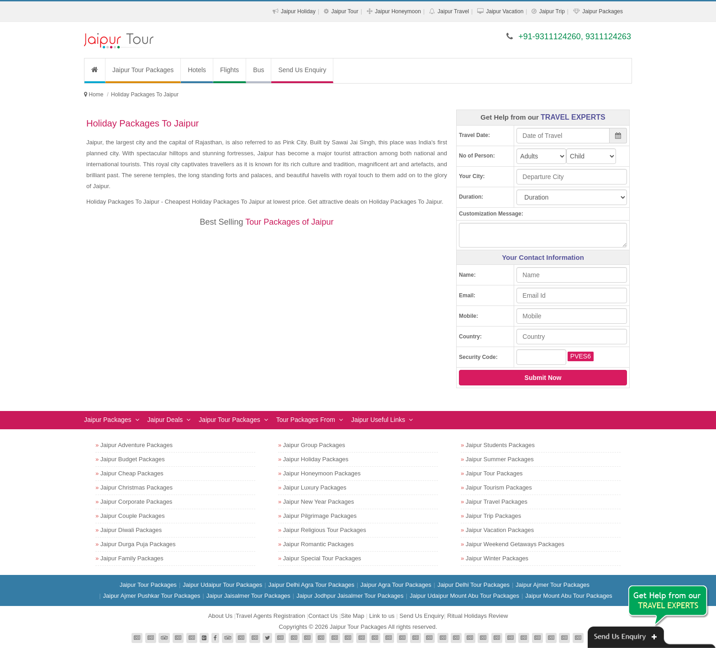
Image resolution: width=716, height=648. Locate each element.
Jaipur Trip (552, 11)
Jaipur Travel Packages (496, 501)
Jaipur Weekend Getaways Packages (515, 544)
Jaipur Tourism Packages (499, 487)
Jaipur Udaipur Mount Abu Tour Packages (464, 595)
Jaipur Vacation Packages (500, 530)
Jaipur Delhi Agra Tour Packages (311, 584)
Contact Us (322, 615)
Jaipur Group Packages (314, 445)
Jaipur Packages (602, 11)
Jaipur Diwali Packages (131, 530)
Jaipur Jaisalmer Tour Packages (248, 595)
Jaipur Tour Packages (143, 70)
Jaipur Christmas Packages (136, 487)
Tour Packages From (305, 419)
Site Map (352, 615)
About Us (220, 615)
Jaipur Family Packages (131, 558)
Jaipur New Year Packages (318, 501)
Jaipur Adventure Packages (136, 445)
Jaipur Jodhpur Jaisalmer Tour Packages (350, 595)
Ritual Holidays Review (477, 615)
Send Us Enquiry (302, 70)
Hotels (197, 70)
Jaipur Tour (344, 11)
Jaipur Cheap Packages (131, 473)
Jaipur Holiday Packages (315, 459)
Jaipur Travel (453, 11)
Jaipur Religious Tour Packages (324, 530)
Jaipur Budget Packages (132, 459)
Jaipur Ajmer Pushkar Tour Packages (151, 595)
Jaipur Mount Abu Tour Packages (568, 595)
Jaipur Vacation (504, 11)
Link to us (382, 615)
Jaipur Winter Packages (497, 558)
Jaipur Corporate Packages (136, 501)
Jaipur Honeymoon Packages (322, 473)
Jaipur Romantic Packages (318, 544)
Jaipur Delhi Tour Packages (473, 584)
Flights (229, 70)
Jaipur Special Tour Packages (322, 558)
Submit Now (543, 377)
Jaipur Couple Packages (132, 515)
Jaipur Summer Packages (500, 459)
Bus (258, 70)
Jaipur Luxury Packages (315, 487)
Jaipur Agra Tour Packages (395, 584)
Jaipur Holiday (298, 11)
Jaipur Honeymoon (398, 11)
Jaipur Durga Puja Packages (138, 544)
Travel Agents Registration (270, 615)
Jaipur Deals (165, 419)
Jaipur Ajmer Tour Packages (553, 584)
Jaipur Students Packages (500, 445)
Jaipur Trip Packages (493, 515)
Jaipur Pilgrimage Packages (320, 515)
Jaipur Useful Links (378, 419)
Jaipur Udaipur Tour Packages (222, 584)
